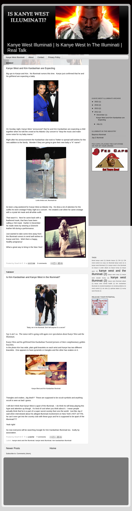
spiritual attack (115, 288)
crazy (104, 263)
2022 (96, 102)
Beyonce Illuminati (99, 134)
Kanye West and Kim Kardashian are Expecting (30, 68)
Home (53, 448)
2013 (96, 108)
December (101, 115)
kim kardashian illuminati (61, 440)
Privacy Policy (54, 57)
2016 (96, 105)
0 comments (42, 263)
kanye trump (115, 268)
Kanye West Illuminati (15, 57)
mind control (96, 288)
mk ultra (105, 288)
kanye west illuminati (43, 440)
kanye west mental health (103, 283)
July (98, 124)
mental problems (119, 286)
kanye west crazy (113, 274)
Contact (41, 57)
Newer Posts (13, 448)
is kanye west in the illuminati (117, 265)
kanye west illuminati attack (117, 281)
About (31, 57)
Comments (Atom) (24, 453)
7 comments (41, 437)
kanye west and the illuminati (23, 440)
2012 (96, 112)
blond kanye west (97, 260)
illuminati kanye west (115, 263)
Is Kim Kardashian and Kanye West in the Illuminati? (33, 277)
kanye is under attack (101, 268)
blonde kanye (110, 260)
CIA (119, 260)
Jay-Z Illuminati (98, 138)
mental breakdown (105, 286)
